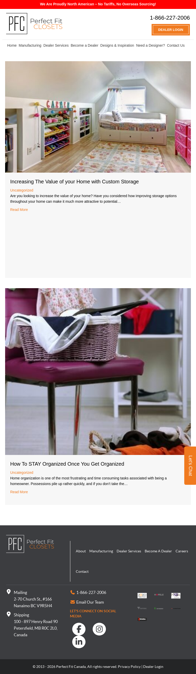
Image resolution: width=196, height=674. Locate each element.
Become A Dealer (158, 551)
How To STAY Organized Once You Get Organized (67, 464)
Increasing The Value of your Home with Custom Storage (74, 181)
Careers (182, 551)
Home (12, 45)
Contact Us (176, 45)
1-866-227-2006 (170, 18)
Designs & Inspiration (117, 45)
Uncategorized (21, 190)
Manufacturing (30, 45)
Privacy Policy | (130, 667)
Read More (19, 210)
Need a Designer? (150, 45)
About (81, 551)
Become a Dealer (84, 45)
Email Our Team (90, 602)
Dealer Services (56, 45)
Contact (82, 571)
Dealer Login (170, 30)
